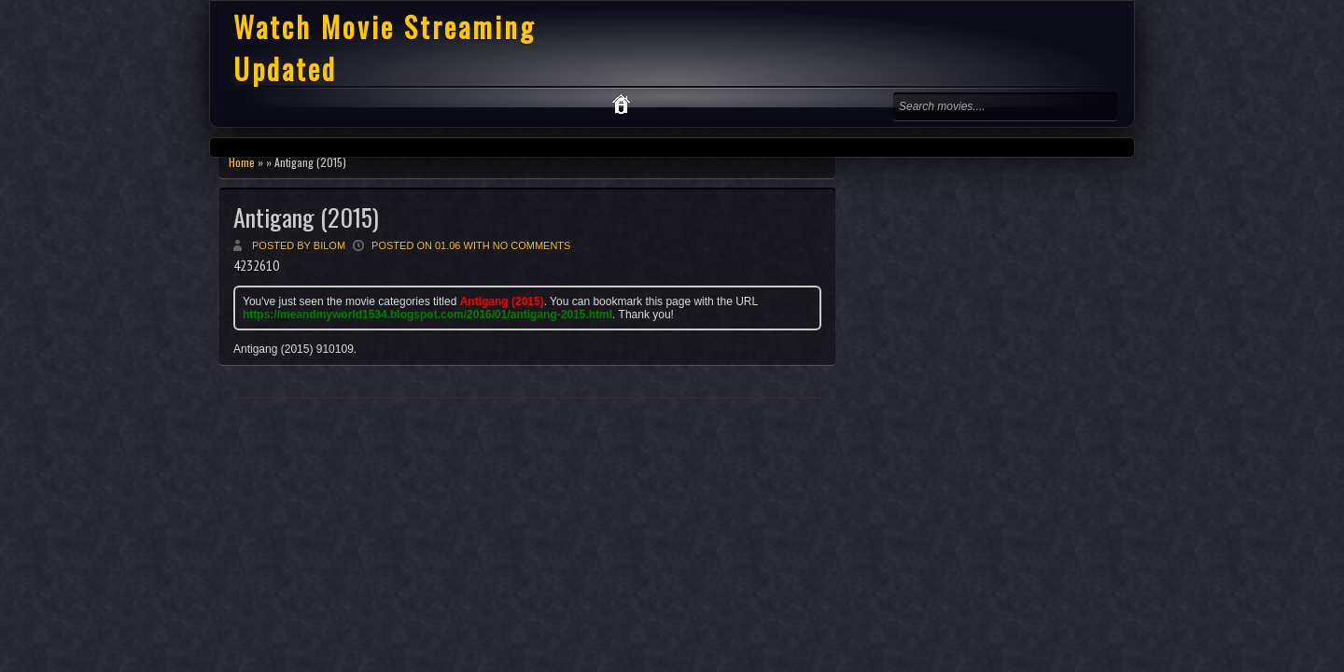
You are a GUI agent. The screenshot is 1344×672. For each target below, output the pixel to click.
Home (242, 162)
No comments (532, 245)
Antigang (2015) (306, 217)
